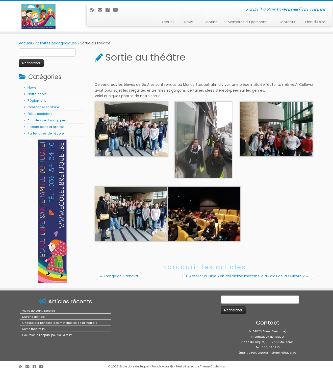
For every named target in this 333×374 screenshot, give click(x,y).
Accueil (167, 21)
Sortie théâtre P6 (34, 329)
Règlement (37, 100)
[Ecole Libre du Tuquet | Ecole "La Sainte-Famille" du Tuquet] (38, 16)
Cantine (210, 21)
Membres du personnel (248, 21)
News (188, 21)
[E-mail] (102, 10)
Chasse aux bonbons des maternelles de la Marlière (59, 323)
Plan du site (315, 21)
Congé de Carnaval (119, 276)
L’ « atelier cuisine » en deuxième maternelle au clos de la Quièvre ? (247, 276)
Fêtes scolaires (40, 113)
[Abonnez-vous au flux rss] (94, 10)
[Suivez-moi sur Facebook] (109, 10)
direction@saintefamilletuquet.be (272, 353)
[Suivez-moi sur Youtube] (117, 10)
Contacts (286, 21)
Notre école (37, 94)
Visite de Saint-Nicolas (38, 311)
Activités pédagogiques (56, 43)
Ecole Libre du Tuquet (134, 366)
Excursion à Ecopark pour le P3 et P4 (47, 335)
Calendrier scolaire (43, 107)
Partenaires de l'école (46, 133)
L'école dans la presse (46, 126)
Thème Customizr (212, 366)
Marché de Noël (33, 317)
